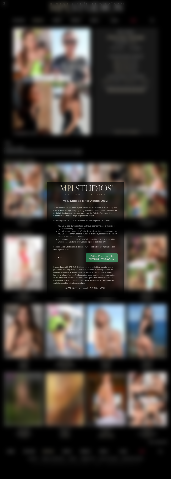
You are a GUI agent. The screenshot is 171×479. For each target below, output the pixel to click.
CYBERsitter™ (71, 288)
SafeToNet (94, 288)
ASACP (103, 288)
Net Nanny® (83, 288)
